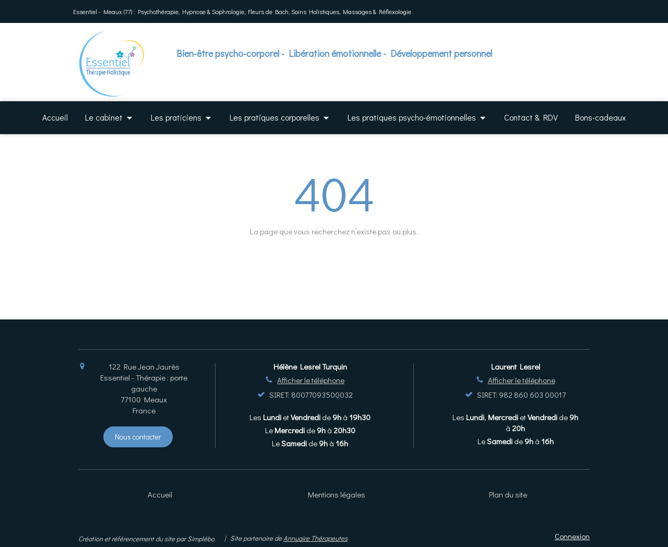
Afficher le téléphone (310, 380)
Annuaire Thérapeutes (315, 537)
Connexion (572, 536)
